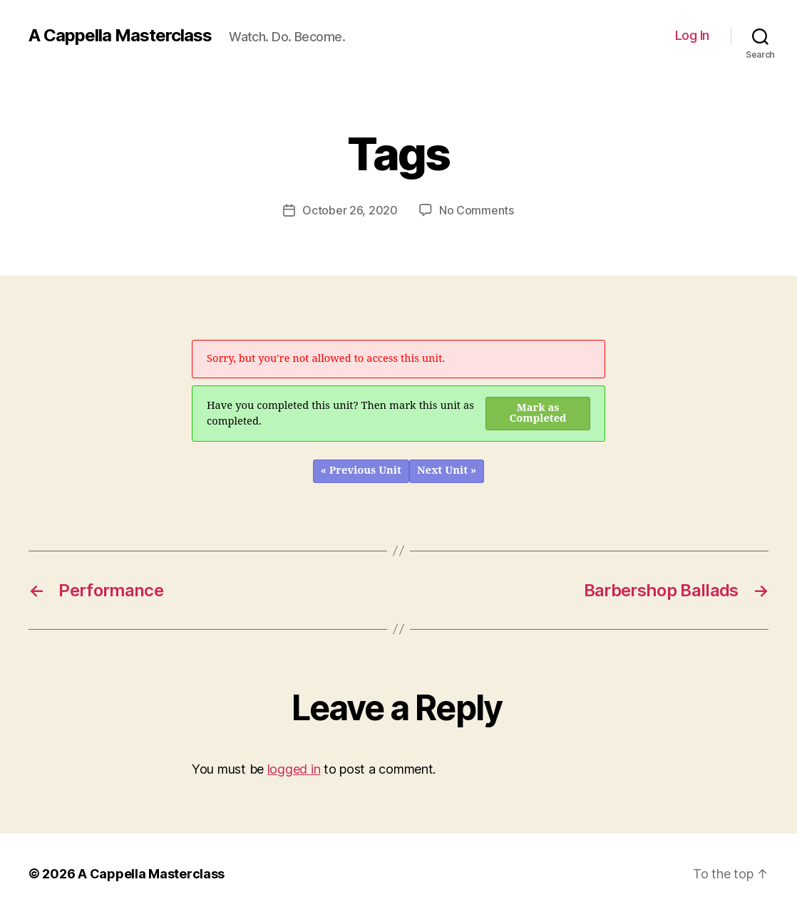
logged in (294, 769)
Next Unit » (446, 470)
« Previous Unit (361, 470)
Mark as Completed (538, 413)
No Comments (476, 210)
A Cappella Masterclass (120, 35)
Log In (692, 35)
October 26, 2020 (350, 210)
